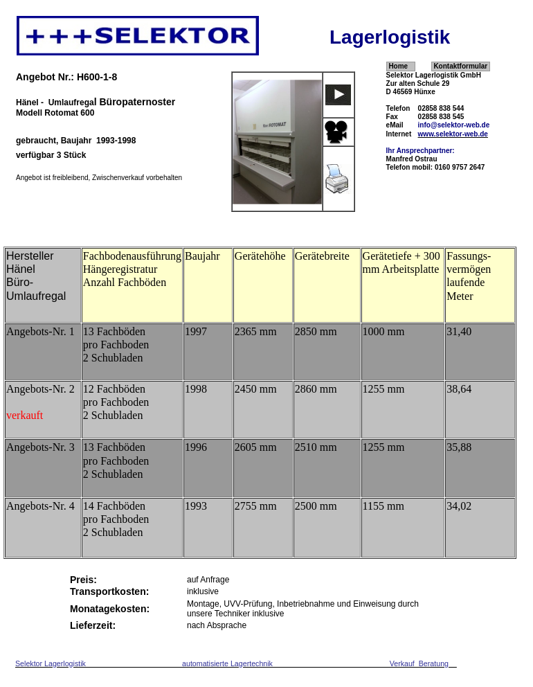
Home (398, 66)
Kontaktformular (460, 66)
